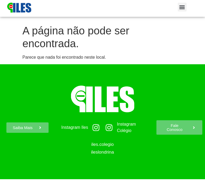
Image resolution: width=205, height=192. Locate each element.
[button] (182, 7)
